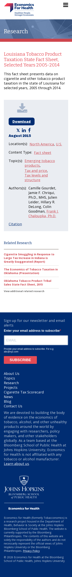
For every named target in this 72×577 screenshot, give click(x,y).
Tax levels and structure (36, 177)
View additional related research (24, 291)
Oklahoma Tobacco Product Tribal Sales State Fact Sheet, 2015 (27, 282)
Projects (10, 387)
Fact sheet (42, 152)
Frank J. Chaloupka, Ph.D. (43, 213)
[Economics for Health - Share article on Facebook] (30, 130)
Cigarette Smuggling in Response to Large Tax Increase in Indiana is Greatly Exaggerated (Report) (29, 257)
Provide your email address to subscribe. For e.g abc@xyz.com (28, 350)
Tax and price (36, 170)
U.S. (59, 144)
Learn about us (16, 463)
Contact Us (13, 406)
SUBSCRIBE (20, 360)
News (8, 396)
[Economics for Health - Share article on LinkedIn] (24, 130)
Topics (9, 378)
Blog (7, 401)
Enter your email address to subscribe (32, 330)
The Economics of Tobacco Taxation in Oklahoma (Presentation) (31, 271)
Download (21, 121)
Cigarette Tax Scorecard (24, 392)
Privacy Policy (31, 551)
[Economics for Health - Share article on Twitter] (18, 130)
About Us (11, 373)
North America (42, 144)
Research (11, 382)
